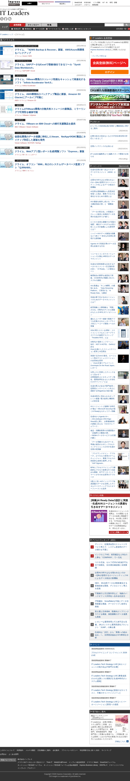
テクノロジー (33, 25)
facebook (6, 19)
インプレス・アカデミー (26, 768)
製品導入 (63, 3)
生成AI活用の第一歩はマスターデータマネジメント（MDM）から (103, 172)
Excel (33, 71)
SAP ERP (26, 71)
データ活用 (40, 29)
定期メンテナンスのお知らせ (101, 146)
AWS (30, 56)
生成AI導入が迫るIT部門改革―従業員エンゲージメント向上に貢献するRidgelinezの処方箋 (102, 388)
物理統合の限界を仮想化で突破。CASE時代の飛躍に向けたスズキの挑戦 (102, 277)
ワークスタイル (54, 29)
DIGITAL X (103, 765)
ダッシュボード (31, 155)
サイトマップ (106, 750)
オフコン (31, 171)
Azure (25, 56)
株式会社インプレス (25, 759)
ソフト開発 (96, 2)
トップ (5, 27)
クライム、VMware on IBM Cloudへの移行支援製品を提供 (45, 123)
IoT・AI (105, 2)
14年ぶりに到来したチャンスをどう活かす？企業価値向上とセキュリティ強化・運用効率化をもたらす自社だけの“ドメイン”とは (102, 377)
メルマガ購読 (30, 750)
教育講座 (95, 5)
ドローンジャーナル (116, 765)
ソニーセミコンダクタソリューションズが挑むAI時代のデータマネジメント (102, 256)
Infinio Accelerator (29, 86)
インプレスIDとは (99, 56)
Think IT (49, 762)
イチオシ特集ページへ (118, 532)
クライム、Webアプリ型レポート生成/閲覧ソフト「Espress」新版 (49, 151)
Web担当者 (78, 2)
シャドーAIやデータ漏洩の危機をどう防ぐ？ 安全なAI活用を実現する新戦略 (103, 235)
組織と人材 (69, 29)
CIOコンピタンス (84, 29)
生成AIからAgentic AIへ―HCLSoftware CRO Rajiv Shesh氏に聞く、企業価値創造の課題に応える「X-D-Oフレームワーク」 (102, 421)
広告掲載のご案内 (44, 750)
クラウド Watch (92, 762)
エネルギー (78, 5)
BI (23, 155)
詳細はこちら (120, 741)
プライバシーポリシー (69, 750)
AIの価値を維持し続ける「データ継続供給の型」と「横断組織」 (102, 204)
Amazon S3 (32, 100)
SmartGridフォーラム (108, 762)
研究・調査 (113, 2)
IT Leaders (14, 12)
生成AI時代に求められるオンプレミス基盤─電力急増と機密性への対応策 (102, 398)
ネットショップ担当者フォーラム (30, 765)
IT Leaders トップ (6, 34)
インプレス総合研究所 (77, 762)
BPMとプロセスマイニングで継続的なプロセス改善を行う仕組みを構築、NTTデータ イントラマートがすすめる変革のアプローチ (102, 472)
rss (10, 19)
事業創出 (28, 29)
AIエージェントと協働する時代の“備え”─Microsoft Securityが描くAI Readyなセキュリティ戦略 (102, 408)
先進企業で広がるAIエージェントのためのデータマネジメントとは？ (102, 299)
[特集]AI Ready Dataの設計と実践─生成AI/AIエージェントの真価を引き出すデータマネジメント (109, 503)
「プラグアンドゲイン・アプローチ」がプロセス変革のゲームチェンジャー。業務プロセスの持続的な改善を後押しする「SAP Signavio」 (102, 458)
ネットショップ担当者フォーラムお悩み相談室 (61, 765)
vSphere (33, 115)
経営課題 (17, 25)
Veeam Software (32, 127)
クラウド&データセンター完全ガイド (31, 762)
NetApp (38, 143)
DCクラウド (46, 3)
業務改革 (17, 29)
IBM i (24, 171)
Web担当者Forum (60, 762)
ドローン (87, 5)
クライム (18, 56)
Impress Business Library (100, 50)
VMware (26, 115)
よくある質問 (13, 754)
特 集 (49, 25)
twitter (2, 19)
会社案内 (56, 750)
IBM (16, 127)
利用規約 (20, 750)
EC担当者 (87, 2)
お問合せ (3, 754)
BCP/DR (31, 143)
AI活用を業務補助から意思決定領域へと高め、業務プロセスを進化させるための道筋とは (102, 193)
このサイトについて (7, 750)
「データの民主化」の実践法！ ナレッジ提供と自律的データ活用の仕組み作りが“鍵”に (102, 214)
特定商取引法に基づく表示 (89, 750)
